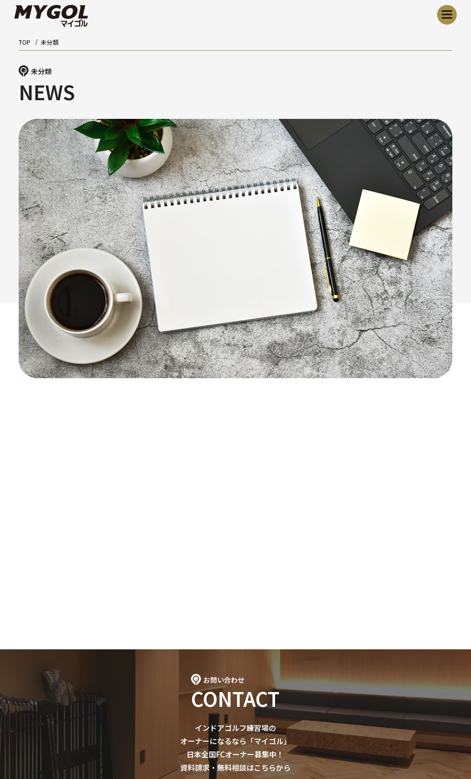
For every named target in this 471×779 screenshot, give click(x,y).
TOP (24, 42)
